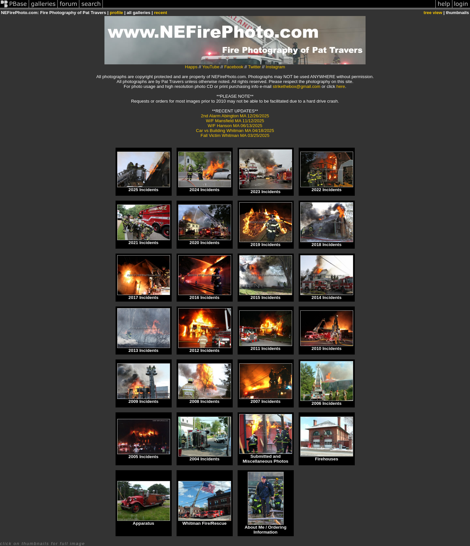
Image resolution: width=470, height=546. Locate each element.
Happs (191, 66)
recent (160, 12)
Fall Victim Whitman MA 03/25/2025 (235, 135)
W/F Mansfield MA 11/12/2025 (235, 120)
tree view (433, 12)
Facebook (233, 66)
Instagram (275, 66)
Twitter (254, 66)
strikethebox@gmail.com (297, 86)
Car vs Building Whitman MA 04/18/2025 (235, 130)
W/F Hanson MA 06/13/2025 (235, 125)
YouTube (210, 66)
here (341, 86)
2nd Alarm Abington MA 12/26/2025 (235, 115)
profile (116, 12)
